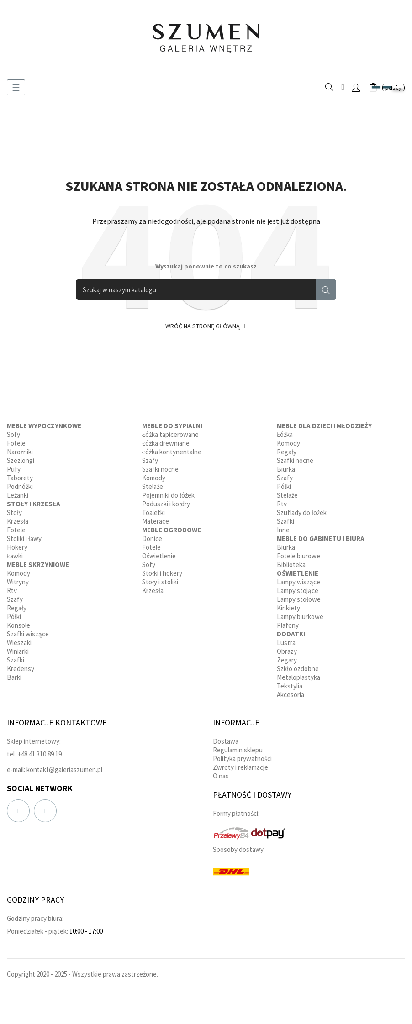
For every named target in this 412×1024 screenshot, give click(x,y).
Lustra (286, 642)
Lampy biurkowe (300, 616)
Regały (16, 608)
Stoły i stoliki (160, 582)
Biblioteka (291, 564)
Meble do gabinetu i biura (320, 538)
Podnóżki (20, 486)
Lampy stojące (297, 590)
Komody (18, 573)
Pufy (14, 469)
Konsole (18, 625)
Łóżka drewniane (166, 443)
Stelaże (152, 486)
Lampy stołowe (299, 599)
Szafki (15, 660)
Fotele (16, 443)
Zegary (287, 660)
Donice (152, 538)
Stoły (14, 512)
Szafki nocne (160, 469)
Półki (14, 616)
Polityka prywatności (242, 758)
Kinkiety (288, 608)
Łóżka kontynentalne (171, 451)
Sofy (13, 434)
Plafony (288, 625)
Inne (283, 529)
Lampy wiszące (298, 582)
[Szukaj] (206, 289)
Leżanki (17, 495)
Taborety (20, 477)
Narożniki (20, 451)
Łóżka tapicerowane (170, 434)
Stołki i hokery (162, 573)
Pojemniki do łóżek (168, 495)
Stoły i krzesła (33, 503)
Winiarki (18, 651)
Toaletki (153, 512)
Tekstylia (289, 686)
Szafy (15, 599)
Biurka (286, 469)
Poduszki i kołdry (166, 503)
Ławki (15, 555)
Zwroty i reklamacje (240, 767)
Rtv (12, 590)
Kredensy (20, 668)
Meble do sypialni (172, 425)
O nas (221, 776)
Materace (155, 521)
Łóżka (285, 434)
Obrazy (287, 651)
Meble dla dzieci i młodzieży (324, 425)
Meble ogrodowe (171, 529)
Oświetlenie (159, 555)
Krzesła (17, 521)
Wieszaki (19, 642)
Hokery (17, 547)
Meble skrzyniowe (38, 564)
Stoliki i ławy (24, 538)
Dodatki (291, 634)
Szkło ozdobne (298, 668)
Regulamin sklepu (238, 750)
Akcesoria (290, 694)
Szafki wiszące (28, 634)
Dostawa (225, 741)
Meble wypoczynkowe (44, 425)
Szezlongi (20, 460)
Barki (14, 677)
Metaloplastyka (298, 677)
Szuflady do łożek (302, 512)
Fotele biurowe (298, 555)
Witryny (18, 582)
